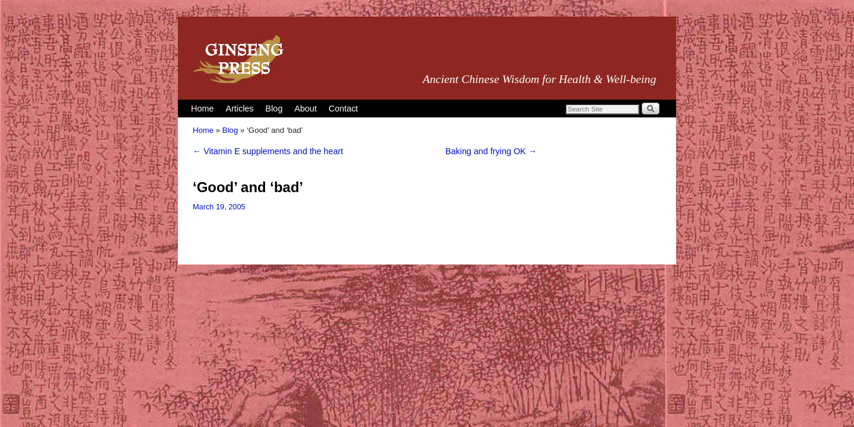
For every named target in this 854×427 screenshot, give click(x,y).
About (305, 108)
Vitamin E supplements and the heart (268, 151)
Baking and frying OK (491, 151)
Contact (343, 108)
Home (202, 108)
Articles (239, 108)
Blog (274, 108)
